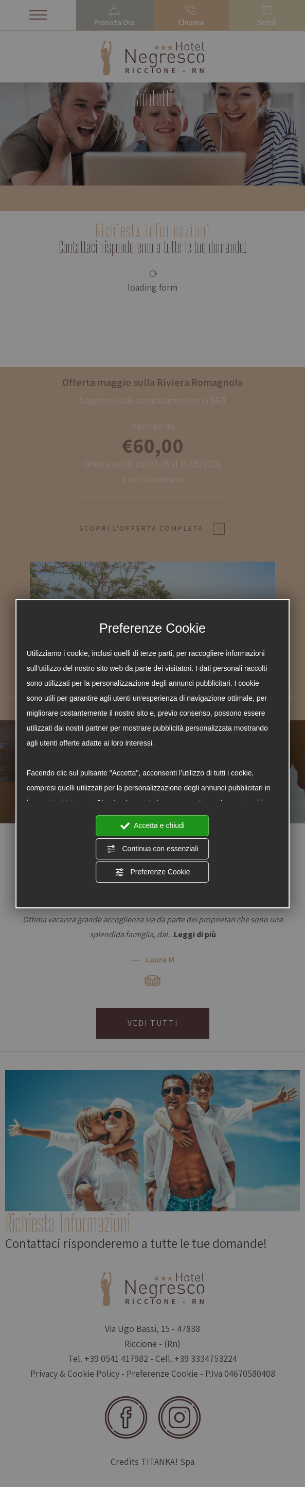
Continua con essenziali (153, 849)
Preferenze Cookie (152, 872)
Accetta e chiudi (152, 826)
